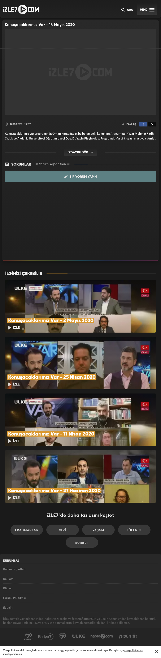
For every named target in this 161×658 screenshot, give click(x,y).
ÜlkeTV (78, 636)
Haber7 (102, 636)
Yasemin (127, 636)
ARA (127, 10)
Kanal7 (28, 636)
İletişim (8, 607)
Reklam (8, 579)
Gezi (62, 530)
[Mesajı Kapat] (156, 651)
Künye (7, 588)
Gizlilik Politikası (14, 598)
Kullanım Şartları (14, 569)
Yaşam (98, 530)
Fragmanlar (26, 530)
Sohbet (81, 543)
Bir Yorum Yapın (80, 177)
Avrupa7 (62, 636)
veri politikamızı (133, 650)
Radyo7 (45, 636)
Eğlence (134, 530)
